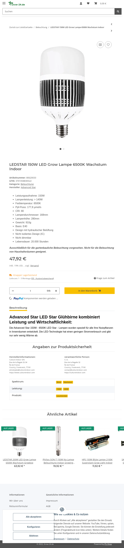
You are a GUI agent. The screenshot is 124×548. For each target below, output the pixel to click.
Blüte (59, 382)
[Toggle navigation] (4, 2)
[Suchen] (118, 11)
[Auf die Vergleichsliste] (100, 44)
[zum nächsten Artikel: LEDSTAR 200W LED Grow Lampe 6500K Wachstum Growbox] (111, 30)
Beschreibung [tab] (18, 307)
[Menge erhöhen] (56, 291)
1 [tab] (60, 149)
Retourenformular (18, 506)
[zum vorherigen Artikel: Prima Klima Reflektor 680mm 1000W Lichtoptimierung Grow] (111, 24)
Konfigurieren (33, 527)
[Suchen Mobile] (58, 11)
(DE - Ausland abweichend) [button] (42, 278)
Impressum (52, 500)
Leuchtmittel (62, 396)
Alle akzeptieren (33, 517)
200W (66, 389)
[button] (81, 3)
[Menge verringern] (12, 291)
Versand (34, 265)
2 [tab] (63, 149)
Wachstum (68, 382)
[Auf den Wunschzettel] (108, 44)
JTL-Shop (108, 544)
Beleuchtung (27, 184)
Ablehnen (33, 536)
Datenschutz (73, 539)
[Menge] (30, 291)
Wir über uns (16, 500)
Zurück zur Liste (16, 27)
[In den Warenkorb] (89, 290)
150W (59, 389)
